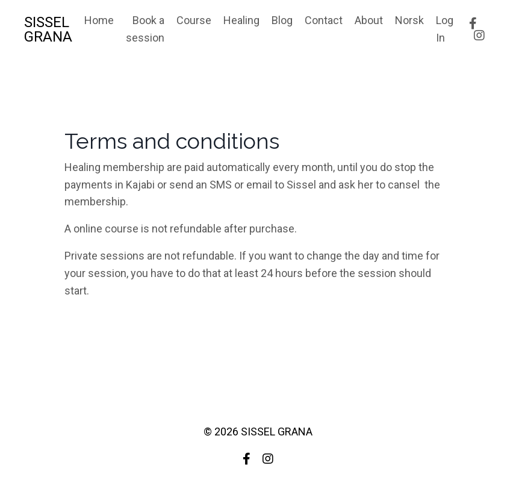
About (369, 20)
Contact (324, 20)
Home (99, 20)
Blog (282, 20)
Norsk (409, 20)
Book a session (145, 29)
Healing (241, 20)
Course (193, 20)
